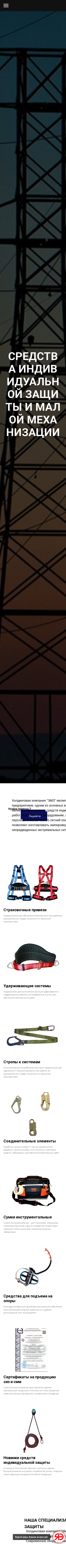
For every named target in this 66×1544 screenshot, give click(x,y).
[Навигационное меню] (6, 5)
